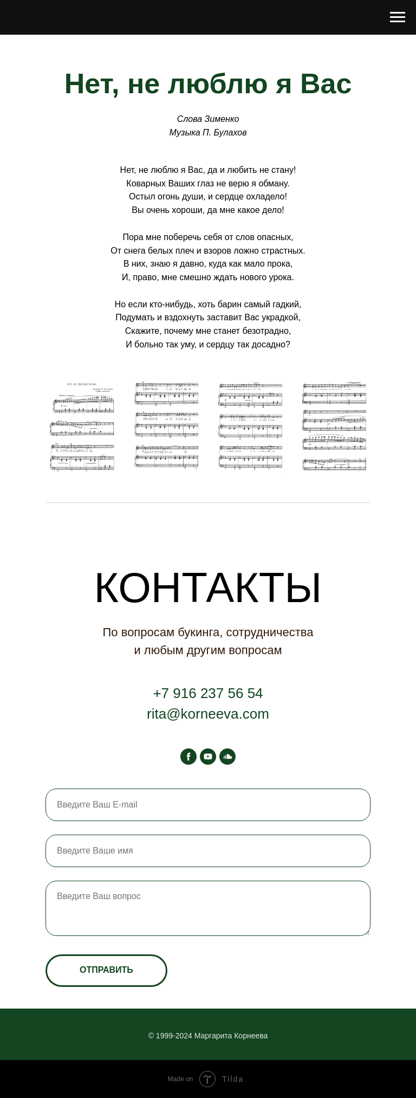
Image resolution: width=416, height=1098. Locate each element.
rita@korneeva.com (208, 714)
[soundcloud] (227, 756)
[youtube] (208, 756)
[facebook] (188, 756)
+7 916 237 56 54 (208, 693)
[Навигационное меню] (397, 17)
